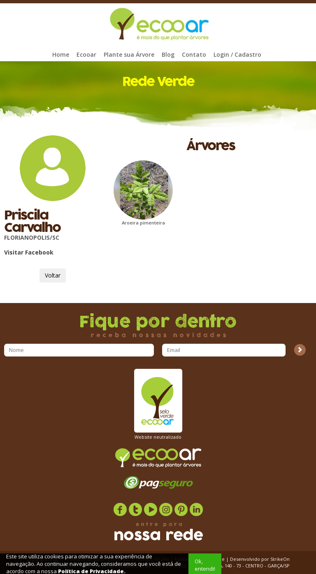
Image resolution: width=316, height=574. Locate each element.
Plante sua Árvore (129, 54)
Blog (168, 54)
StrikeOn (280, 559)
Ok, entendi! (205, 565)
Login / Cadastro (237, 54)
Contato (194, 54)
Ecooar (86, 54)
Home (60, 54)
